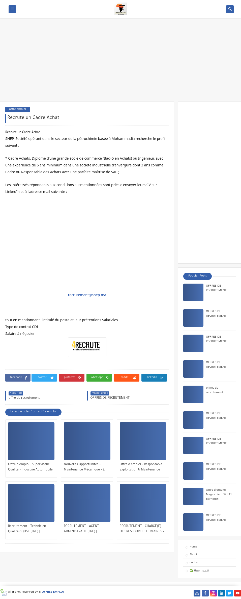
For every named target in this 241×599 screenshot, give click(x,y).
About (193, 554)
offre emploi (17, 109)
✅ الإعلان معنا (199, 570)
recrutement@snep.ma (87, 294)
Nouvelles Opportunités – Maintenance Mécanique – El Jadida (84, 468)
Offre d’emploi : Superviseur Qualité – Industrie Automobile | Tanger (31, 468)
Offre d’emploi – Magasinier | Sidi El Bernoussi (218, 495)
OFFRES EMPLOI (53, 592)
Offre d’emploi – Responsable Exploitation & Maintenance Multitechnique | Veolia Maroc (141, 468)
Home (193, 546)
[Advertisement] (120, 62)
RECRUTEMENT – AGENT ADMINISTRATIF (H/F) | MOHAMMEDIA (81, 530)
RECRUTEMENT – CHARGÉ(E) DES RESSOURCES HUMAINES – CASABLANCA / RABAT (142, 530)
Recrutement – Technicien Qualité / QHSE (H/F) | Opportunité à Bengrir (27, 530)
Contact (194, 562)
